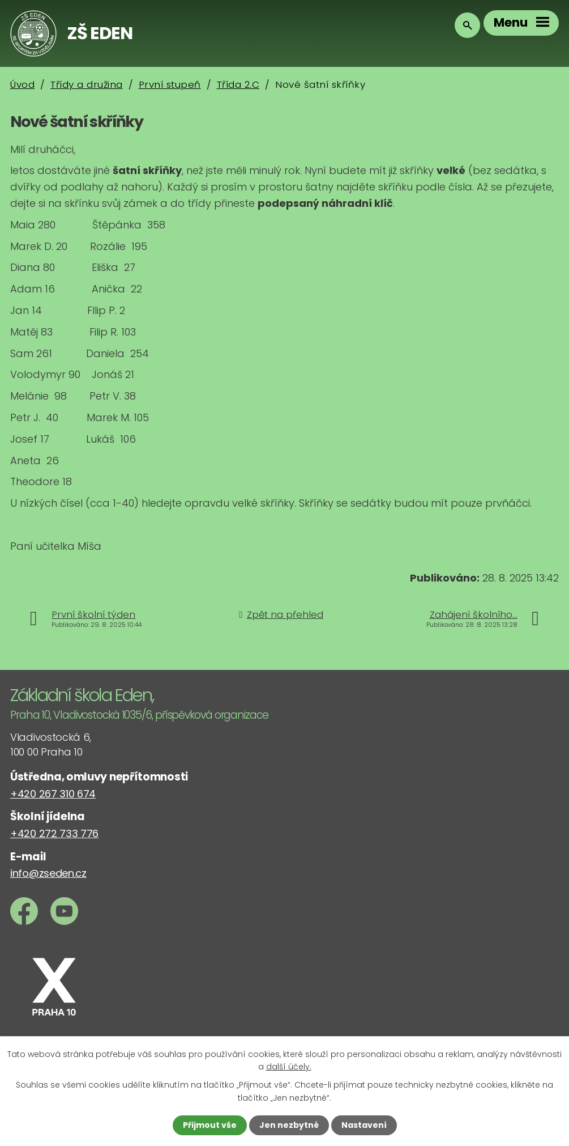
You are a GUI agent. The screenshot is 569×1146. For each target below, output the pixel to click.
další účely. (288, 1066)
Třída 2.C (238, 84)
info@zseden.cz (48, 873)
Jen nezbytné (289, 1125)
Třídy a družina (86, 84)
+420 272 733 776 (54, 833)
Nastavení (364, 1125)
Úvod (22, 84)
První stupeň (170, 84)
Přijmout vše (210, 1125)
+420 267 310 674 (53, 794)
